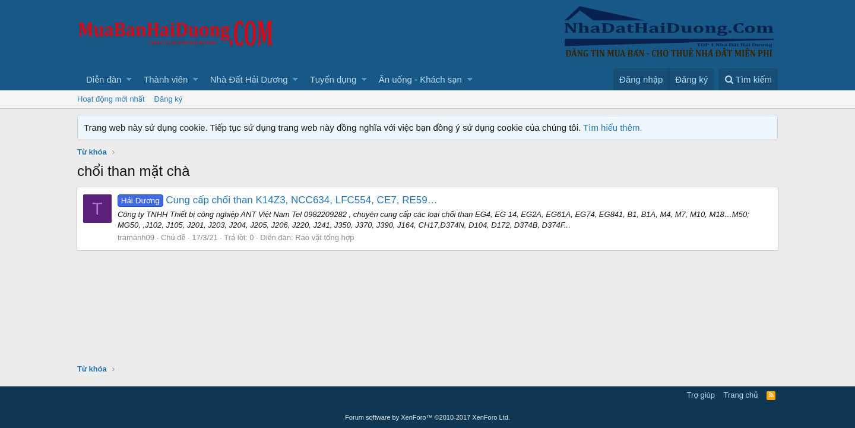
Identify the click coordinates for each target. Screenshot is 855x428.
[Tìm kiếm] (748, 79)
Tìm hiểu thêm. (612, 127)
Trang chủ (741, 395)
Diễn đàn (104, 79)
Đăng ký (168, 99)
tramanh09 (136, 237)
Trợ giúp (701, 395)
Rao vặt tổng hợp (325, 237)
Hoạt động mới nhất (111, 99)
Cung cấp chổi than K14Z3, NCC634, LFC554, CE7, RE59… (278, 200)
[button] (129, 79)
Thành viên (166, 79)
